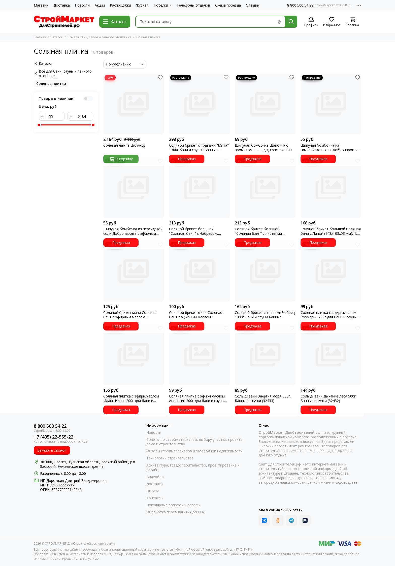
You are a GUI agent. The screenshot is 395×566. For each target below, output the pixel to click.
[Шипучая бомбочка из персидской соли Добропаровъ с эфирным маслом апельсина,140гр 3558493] (133, 187)
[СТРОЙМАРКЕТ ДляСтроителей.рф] (64, 22)
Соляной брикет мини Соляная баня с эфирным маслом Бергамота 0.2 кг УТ (195, 314)
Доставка (61, 5)
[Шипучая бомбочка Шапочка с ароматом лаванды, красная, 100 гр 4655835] (265, 104)
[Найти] (291, 22)
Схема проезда (228, 5)
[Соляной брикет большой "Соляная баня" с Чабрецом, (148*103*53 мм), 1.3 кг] (199, 187)
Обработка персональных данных (175, 512)
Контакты (154, 498)
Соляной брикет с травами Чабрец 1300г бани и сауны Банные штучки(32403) (265, 314)
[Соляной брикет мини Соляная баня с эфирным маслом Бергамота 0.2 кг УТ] (199, 271)
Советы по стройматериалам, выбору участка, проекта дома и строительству (194, 441)
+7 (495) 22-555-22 (53, 437)
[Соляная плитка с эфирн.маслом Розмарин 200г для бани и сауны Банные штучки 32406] (331, 271)
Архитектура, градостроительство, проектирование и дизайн (193, 467)
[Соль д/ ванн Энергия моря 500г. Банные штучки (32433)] (265, 354)
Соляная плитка (51, 83)
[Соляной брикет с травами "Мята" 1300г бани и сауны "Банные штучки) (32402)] (199, 104)
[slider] (38, 124)
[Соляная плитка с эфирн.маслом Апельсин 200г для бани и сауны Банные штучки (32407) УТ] (199, 354)
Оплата (152, 491)
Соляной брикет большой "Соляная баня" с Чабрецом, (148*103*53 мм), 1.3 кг (193, 231)
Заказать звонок (52, 450)
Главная (40, 37)
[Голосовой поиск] (279, 22)
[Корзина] (352, 22)
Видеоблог (155, 477)
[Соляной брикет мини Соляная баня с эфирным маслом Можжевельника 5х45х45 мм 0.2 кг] (133, 271)
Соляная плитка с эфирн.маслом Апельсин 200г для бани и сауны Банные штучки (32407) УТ (197, 398)
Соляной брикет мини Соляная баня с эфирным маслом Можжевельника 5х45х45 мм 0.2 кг (133, 314)
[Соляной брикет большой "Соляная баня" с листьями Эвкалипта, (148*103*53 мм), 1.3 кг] (265, 187)
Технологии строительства (169, 458)
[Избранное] (332, 22)
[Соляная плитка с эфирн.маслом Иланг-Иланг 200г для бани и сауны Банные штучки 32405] (133, 354)
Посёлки (163, 5)
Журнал (142, 5)
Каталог (56, 37)
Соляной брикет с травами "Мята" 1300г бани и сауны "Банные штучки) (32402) (199, 147)
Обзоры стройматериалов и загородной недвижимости (194, 451)
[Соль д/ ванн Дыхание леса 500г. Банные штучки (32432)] (331, 354)
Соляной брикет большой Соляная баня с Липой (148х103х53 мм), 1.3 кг (331, 231)
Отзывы (252, 5)
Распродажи (120, 5)
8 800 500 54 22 (300, 5)
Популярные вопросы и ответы (173, 505)
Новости (82, 5)
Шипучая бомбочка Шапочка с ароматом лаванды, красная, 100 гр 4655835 (263, 147)
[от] (55, 116)
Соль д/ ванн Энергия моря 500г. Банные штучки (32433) (263, 398)
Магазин (41, 5)
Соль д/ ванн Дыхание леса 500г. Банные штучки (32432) (328, 398)
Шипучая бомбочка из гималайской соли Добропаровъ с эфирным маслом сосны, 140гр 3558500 (330, 147)
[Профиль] (311, 22)
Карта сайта (106, 543)
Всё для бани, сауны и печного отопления (99, 37)
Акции (100, 5)
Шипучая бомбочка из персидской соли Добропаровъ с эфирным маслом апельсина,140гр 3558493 (132, 231)
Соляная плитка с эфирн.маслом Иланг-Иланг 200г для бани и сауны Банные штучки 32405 (131, 398)
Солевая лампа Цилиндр (124, 145)
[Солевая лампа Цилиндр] (133, 104)
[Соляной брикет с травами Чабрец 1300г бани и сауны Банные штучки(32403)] (265, 271)
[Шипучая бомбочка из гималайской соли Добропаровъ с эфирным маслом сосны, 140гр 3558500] (331, 104)
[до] (84, 116)
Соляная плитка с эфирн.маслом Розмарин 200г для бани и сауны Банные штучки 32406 (328, 314)
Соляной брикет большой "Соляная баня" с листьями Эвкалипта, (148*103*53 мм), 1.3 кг (264, 231)
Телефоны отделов (193, 5)
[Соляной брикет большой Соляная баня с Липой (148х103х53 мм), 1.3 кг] (331, 187)
